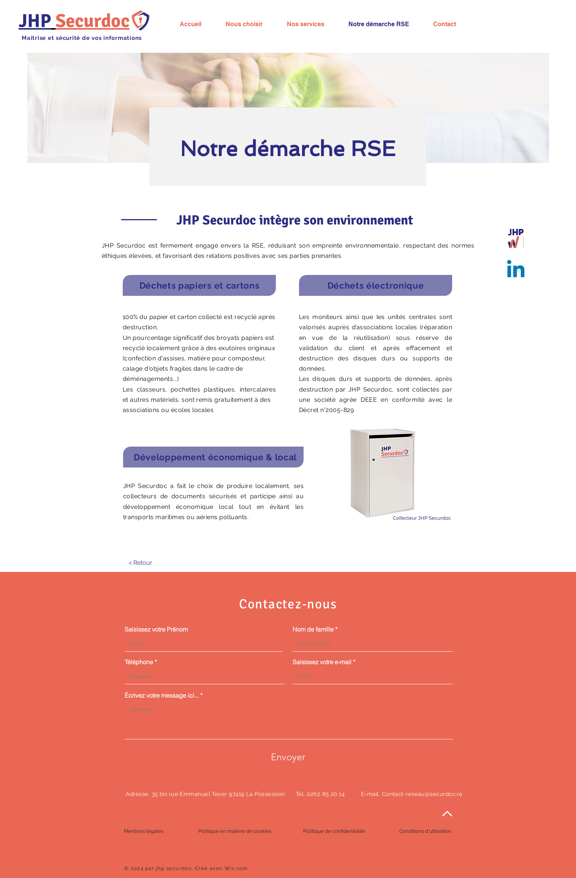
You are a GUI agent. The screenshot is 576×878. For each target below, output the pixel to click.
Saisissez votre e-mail (322, 662)
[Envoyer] (288, 756)
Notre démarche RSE (288, 148)
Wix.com (236, 868)
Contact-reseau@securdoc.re (422, 794)
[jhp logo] (516, 237)
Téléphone (139, 662)
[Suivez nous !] (516, 270)
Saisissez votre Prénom (156, 629)
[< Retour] (140, 562)
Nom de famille (313, 629)
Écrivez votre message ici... (162, 695)
